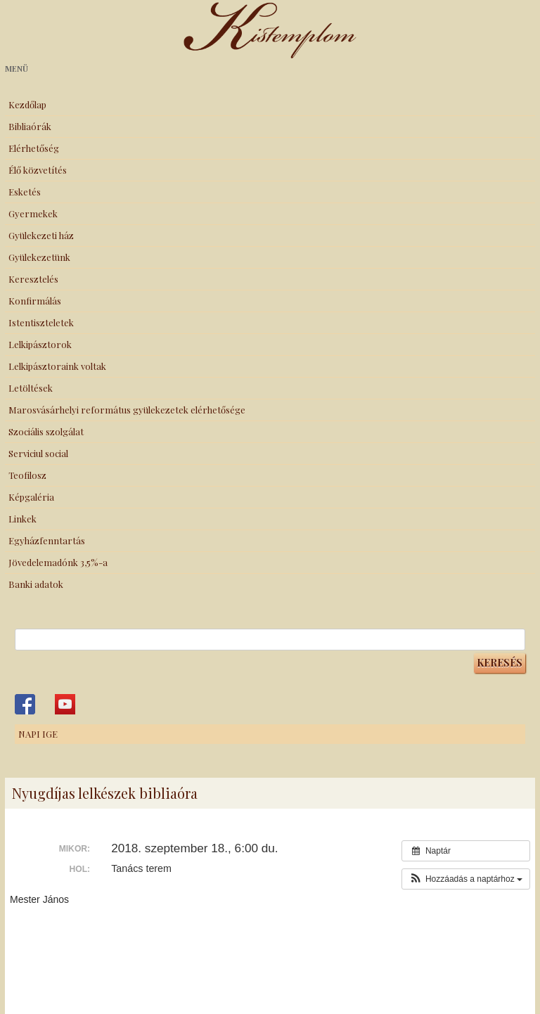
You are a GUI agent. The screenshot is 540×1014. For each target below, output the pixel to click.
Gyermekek (33, 213)
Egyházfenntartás (46, 540)
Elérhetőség (33, 148)
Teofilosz (27, 475)
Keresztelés (33, 279)
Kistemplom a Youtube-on (65, 704)
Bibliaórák (29, 126)
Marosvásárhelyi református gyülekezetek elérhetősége (126, 410)
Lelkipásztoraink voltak (57, 366)
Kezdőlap (27, 104)
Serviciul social (38, 453)
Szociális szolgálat (46, 431)
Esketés (24, 192)
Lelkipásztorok (40, 344)
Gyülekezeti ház (41, 235)
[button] (465, 879)
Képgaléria (31, 497)
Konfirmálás (34, 301)
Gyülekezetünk (39, 257)
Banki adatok (35, 584)
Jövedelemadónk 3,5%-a (58, 562)
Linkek (22, 519)
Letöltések (30, 388)
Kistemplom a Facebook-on (25, 704)
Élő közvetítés (37, 170)
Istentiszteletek (41, 322)
